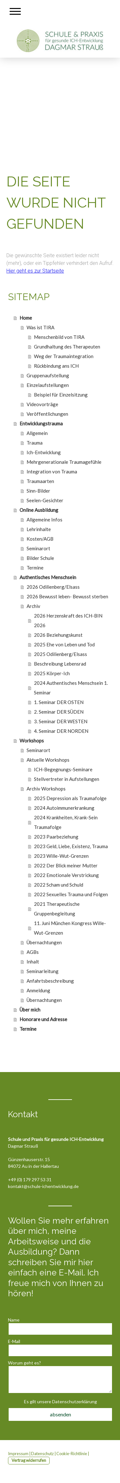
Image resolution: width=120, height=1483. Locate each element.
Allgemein (37, 433)
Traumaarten (40, 481)
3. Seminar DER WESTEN (60, 721)
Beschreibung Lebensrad (60, 664)
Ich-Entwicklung (44, 452)
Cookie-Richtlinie (71, 1453)
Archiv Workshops (46, 788)
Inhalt (33, 961)
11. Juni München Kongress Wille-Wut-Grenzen (70, 928)
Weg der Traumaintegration (63, 356)
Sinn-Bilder (38, 491)
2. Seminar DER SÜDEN (59, 712)
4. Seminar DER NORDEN (61, 731)
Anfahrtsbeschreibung (50, 981)
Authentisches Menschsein (48, 577)
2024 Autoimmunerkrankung (64, 808)
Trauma (35, 443)
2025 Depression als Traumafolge (70, 798)
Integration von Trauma (52, 471)
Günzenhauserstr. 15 (29, 1159)
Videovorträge (42, 404)
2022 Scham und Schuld (58, 885)
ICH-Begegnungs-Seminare (63, 769)
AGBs (33, 952)
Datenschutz (42, 1453)
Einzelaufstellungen (48, 385)
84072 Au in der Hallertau (33, 1166)
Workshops (32, 740)
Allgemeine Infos (44, 519)
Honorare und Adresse (43, 1019)
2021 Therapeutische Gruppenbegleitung (57, 908)
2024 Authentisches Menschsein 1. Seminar (71, 687)
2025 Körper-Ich (52, 673)
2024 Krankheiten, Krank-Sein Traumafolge (66, 822)
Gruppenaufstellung (48, 375)
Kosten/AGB (40, 539)
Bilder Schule (40, 558)
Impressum (18, 1453)
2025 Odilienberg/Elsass (60, 654)
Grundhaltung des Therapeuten (67, 346)
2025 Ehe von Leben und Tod (64, 644)
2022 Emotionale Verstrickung (66, 875)
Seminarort (38, 548)
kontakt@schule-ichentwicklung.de (43, 1186)
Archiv (33, 606)
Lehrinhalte (39, 529)
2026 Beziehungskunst (58, 635)
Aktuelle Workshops (48, 760)
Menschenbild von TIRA (59, 337)
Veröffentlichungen (47, 414)
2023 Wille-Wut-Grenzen (61, 856)
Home (26, 318)
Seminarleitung (43, 971)
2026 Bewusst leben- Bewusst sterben (67, 596)
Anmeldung (38, 990)
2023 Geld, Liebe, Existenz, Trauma (71, 846)
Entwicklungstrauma (41, 423)
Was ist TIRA (40, 327)
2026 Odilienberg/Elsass (53, 587)
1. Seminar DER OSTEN (59, 702)
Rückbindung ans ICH (56, 366)
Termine (35, 567)
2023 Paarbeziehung (56, 837)
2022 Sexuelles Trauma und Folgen (71, 894)
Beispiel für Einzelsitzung (61, 394)
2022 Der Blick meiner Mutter (66, 865)
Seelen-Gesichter (45, 500)
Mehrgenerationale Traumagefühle (64, 462)
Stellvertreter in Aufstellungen (66, 779)
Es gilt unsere (60, 1401)
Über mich (30, 1009)
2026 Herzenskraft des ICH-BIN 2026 (68, 620)
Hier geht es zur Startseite (35, 271)
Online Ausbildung (39, 510)
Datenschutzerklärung (74, 1401)
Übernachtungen (44, 942)
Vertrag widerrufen (29, 1460)
